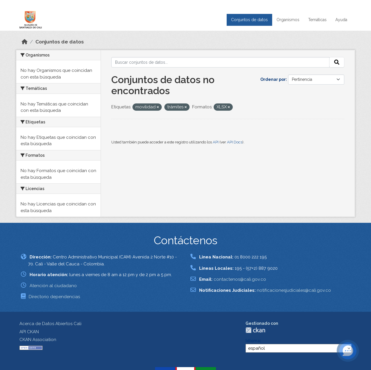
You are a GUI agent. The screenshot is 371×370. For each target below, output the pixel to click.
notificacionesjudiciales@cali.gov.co (294, 290)
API (216, 142)
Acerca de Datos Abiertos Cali (50, 323)
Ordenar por (273, 79)
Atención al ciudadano (53, 285)
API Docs (234, 142)
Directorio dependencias (54, 296)
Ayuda (341, 19)
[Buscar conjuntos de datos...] (220, 62)
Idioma (252, 340)
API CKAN (29, 331)
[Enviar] (336, 62)
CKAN (255, 330)
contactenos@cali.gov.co (240, 279)
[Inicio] (25, 42)
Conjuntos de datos (249, 19)
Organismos (288, 19)
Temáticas (317, 19)
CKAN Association (37, 339)
